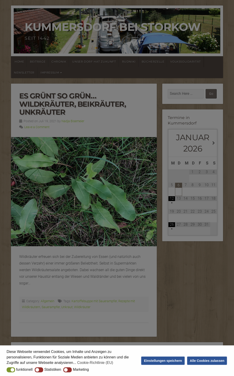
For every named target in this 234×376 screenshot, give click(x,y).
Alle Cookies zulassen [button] (207, 361)
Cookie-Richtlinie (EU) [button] (95, 363)
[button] (11, 369)
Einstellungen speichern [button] (163, 361)
